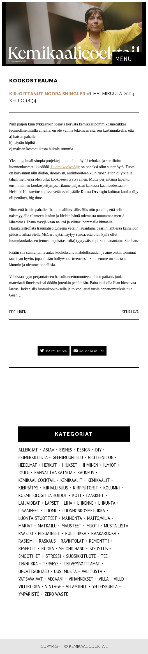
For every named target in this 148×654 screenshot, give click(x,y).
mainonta (72, 518)
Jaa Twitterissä (56, 351)
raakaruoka (103, 533)
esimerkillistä (33, 457)
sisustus (99, 548)
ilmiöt (109, 465)
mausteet (72, 525)
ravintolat (72, 541)
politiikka (75, 533)
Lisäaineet (29, 510)
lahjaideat (29, 503)
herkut (49, 465)
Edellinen (17, 311)
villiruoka (29, 586)
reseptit (27, 548)
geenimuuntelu (68, 457)
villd (119, 579)
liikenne (85, 503)
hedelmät (27, 465)
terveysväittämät (82, 563)
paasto (25, 533)
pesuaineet (49, 533)
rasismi (26, 541)
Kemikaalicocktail (36, 480)
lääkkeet (95, 495)
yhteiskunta (105, 586)
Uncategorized (33, 571)
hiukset (70, 465)
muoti (93, 525)
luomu (51, 510)
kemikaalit (99, 480)
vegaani (56, 579)
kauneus (86, 472)
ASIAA (48, 449)
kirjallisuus (55, 487)
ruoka (47, 548)
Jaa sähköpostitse (91, 351)
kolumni (111, 487)
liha (68, 503)
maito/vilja (98, 518)
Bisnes (65, 449)
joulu (23, 472)
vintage (53, 586)
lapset (52, 503)
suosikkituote (81, 556)
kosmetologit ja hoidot (42, 495)
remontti (99, 541)
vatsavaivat (30, 579)
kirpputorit (85, 487)
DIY (98, 449)
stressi (53, 556)
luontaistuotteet (37, 518)
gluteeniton (101, 457)
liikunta (106, 503)
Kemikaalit (72, 480)
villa (104, 579)
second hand (72, 548)
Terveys (51, 563)
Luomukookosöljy (65, 167)
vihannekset (81, 579)
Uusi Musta (65, 571)
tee (104, 556)
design (83, 449)
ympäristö (29, 594)
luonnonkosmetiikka (84, 510)
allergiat (28, 449)
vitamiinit (76, 586)
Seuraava (130, 311)
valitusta (92, 571)
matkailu (47, 525)
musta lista (116, 525)
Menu (123, 58)
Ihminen (90, 465)
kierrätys (28, 487)
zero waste (56, 594)
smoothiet (29, 556)
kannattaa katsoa (53, 472)
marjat (25, 525)
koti (76, 495)
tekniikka (28, 563)
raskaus (47, 541)
